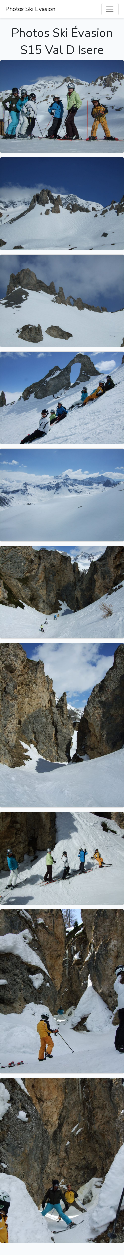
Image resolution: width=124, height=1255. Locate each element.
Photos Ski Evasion (30, 9)
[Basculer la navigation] (110, 9)
